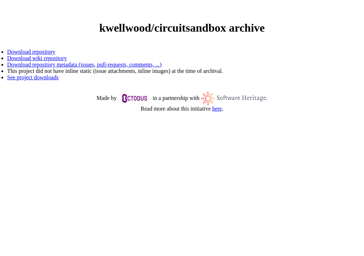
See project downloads (33, 77)
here (217, 109)
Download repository (31, 52)
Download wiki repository (37, 58)
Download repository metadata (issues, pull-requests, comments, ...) (84, 65)
